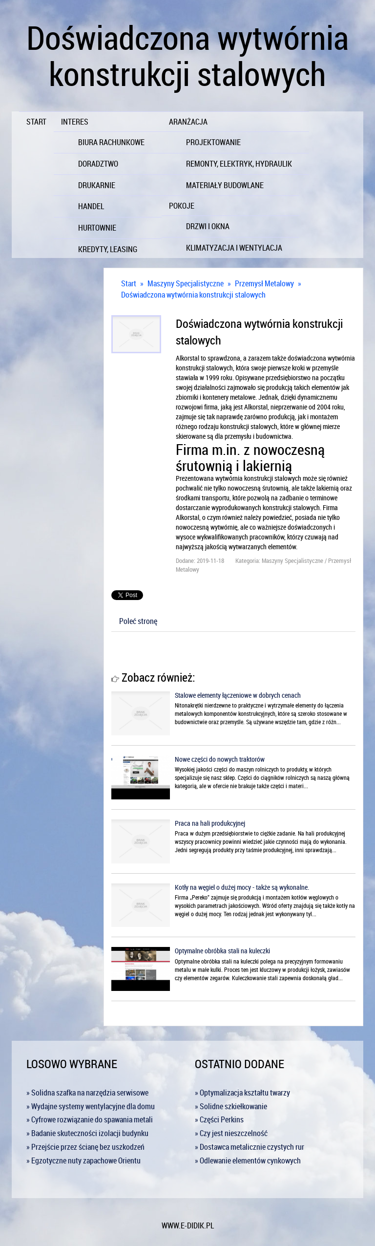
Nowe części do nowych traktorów (220, 759)
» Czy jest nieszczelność (231, 1133)
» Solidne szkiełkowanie (231, 1106)
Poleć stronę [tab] (138, 621)
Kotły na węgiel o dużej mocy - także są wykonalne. (242, 887)
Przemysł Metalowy (264, 283)
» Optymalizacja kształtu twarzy (242, 1092)
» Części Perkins (219, 1119)
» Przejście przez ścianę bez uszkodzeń (85, 1146)
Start (128, 283)
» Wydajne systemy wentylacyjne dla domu (90, 1106)
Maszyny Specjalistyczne (185, 283)
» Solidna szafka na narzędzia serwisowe (87, 1092)
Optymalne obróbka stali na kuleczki (222, 950)
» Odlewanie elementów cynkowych (248, 1160)
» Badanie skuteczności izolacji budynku (87, 1133)
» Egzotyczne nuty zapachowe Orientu (83, 1160)
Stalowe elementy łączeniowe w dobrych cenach (238, 695)
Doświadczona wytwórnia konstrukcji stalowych (193, 294)
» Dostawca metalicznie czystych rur (249, 1146)
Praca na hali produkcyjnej (210, 823)
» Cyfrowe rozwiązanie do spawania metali (89, 1119)
